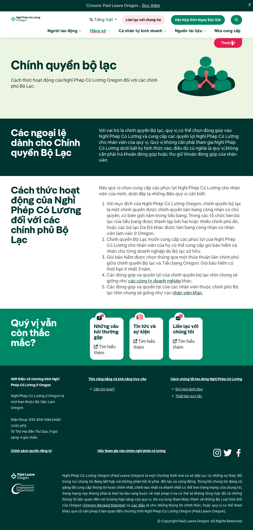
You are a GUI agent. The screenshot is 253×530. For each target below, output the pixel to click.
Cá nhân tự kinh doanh (143, 31)
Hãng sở (100, 31)
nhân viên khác (187, 293)
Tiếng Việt (101, 20)
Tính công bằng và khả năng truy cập (117, 379)
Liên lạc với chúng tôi (143, 20)
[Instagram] (216, 452)
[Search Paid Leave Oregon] (236, 20)
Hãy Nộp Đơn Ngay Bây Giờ (198, 20)
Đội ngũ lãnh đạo (189, 389)
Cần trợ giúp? (104, 389)
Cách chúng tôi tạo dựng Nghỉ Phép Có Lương (206, 379)
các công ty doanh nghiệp (154, 281)
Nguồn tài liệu (190, 31)
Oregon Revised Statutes (104, 505)
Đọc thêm (151, 5)
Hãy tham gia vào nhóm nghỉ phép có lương (132, 451)
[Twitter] (227, 452)
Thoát (228, 44)
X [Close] (249, 4)
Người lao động (64, 31)
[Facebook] (237, 452)
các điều (138, 505)
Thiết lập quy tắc (188, 396)
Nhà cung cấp (227, 31)
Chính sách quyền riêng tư (31, 451)
